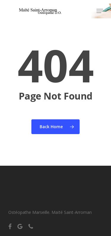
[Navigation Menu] (99, 11)
